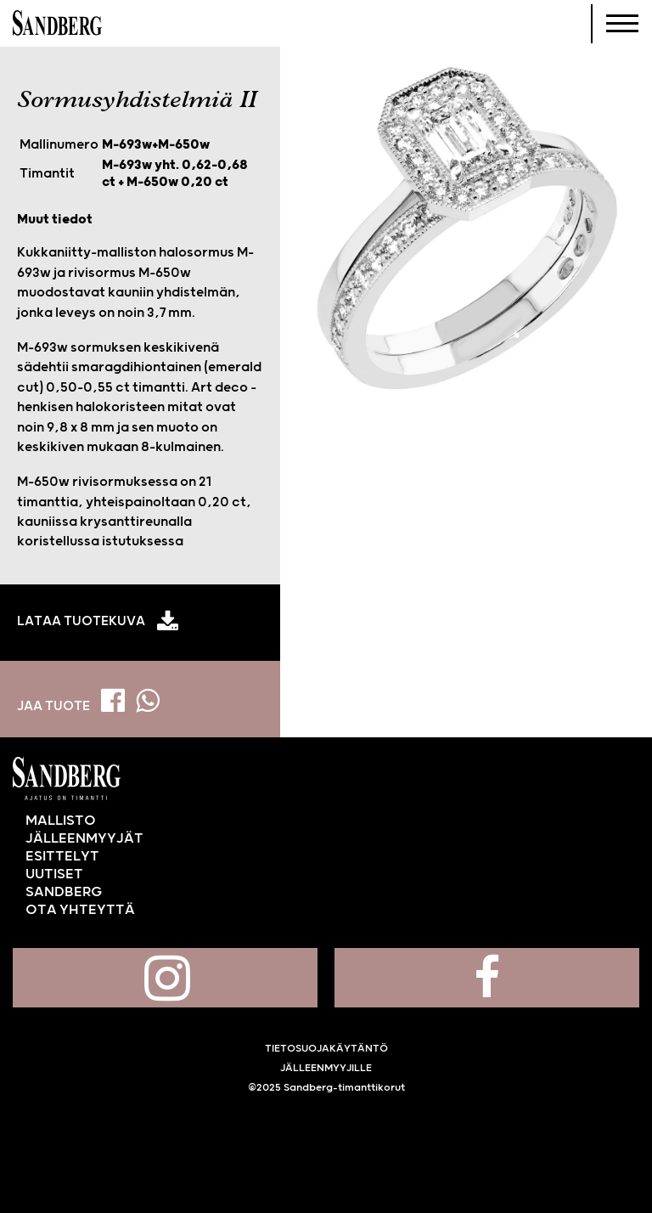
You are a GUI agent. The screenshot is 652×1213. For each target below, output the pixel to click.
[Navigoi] (622, 24)
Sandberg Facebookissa (486, 977)
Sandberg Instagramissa (165, 977)
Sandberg (57, 23)
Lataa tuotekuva (81, 621)
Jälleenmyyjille (326, 1068)
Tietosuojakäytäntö (326, 1048)
